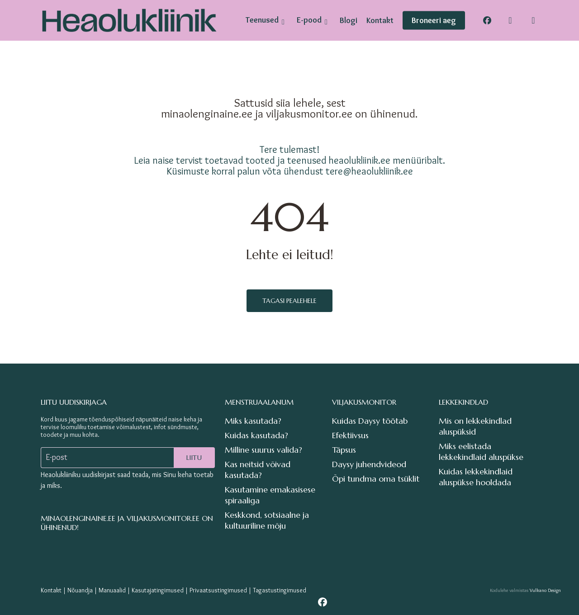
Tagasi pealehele (289, 301)
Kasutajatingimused (158, 590)
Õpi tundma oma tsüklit (375, 478)
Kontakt (51, 590)
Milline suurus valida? (263, 450)
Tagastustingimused (279, 590)
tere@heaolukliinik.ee (369, 171)
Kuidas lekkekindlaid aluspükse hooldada (476, 476)
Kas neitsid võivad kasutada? (257, 469)
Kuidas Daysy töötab (370, 421)
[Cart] (533, 20)
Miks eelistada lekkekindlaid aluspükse (481, 451)
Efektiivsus (350, 435)
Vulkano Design (545, 590)
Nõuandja (80, 590)
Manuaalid (112, 590)
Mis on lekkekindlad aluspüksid (475, 426)
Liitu (194, 458)
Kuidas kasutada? (256, 435)
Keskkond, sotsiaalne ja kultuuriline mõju (267, 520)
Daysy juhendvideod (369, 464)
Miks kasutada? (253, 421)
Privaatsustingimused (218, 590)
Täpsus (344, 450)
